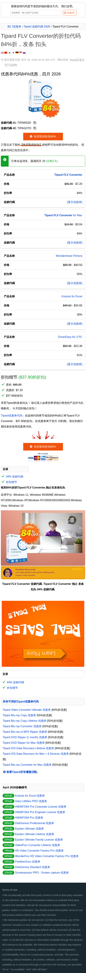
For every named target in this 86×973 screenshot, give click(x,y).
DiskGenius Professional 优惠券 (34, 823)
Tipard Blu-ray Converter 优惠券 (22, 726)
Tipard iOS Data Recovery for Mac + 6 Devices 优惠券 (36, 753)
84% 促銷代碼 (14, 476)
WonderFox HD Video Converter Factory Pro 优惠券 (46, 856)
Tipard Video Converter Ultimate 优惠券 (27, 709)
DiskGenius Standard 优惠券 (32, 867)
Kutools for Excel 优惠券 (30, 795)
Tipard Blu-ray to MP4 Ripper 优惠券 (25, 731)
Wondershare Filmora (69, 255)
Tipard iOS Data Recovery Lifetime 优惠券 (28, 748)
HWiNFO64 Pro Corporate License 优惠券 (40, 806)
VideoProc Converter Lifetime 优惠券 (37, 845)
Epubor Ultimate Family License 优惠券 (39, 839)
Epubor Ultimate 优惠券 (29, 828)
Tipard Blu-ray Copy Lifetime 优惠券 (24, 720)
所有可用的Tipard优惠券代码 (21, 701)
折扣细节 (11, 482)
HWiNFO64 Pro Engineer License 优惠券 (40, 812)
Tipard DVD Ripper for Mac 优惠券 (24, 742)
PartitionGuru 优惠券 (27, 861)
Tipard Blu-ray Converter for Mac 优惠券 (27, 764)
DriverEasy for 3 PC (70, 336)
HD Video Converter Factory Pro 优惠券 (39, 850)
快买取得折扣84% (42, 136)
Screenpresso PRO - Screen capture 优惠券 (42, 872)
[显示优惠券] (74, 202)
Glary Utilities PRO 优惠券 (31, 801)
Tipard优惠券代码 (11, 415)
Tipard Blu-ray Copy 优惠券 (19, 715)
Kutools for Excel (72, 296)
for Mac (63, 215)
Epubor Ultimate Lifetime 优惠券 (34, 834)
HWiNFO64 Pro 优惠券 (29, 817)
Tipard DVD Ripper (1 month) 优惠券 (25, 737)
